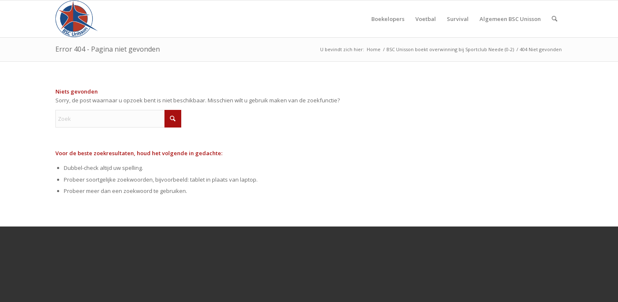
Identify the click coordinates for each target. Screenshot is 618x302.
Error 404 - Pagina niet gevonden (107, 49)
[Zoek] (554, 18)
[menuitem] (388, 18)
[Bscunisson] (78, 18)
